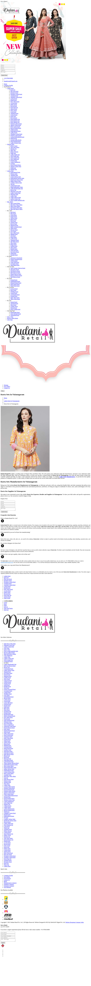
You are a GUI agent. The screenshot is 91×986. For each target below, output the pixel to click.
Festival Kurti (14, 289)
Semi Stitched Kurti (15, 314)
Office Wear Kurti (15, 299)
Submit (3, 944)
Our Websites (7, 888)
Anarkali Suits (14, 176)
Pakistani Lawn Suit (15, 192)
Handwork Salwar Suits (16, 180)
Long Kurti (13, 112)
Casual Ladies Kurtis (15, 140)
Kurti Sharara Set (14, 122)
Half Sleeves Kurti (15, 273)
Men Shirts (10, 202)
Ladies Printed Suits (15, 143)
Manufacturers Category (10, 884)
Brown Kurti (13, 224)
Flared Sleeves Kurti (15, 274)
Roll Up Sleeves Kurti (16, 276)
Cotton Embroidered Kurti (17, 137)
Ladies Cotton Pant (15, 193)
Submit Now (4, 75)
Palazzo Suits (13, 174)
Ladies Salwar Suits (15, 198)
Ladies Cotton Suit (15, 199)
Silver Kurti (13, 248)
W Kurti (12, 164)
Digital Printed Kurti (15, 283)
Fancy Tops (10, 317)
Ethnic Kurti (13, 105)
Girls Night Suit (14, 156)
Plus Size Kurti (14, 92)
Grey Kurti (13, 232)
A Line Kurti (13, 103)
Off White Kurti (14, 242)
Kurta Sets (13, 117)
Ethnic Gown (13, 146)
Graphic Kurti (14, 307)
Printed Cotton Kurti (15, 136)
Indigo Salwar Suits (15, 181)
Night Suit (13, 153)
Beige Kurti (13, 245)
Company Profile (8, 86)
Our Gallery (7, 387)
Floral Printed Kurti (15, 142)
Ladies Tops (13, 196)
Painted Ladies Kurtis (16, 124)
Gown (5, 603)
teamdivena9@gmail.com (10, 81)
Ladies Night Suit (15, 155)
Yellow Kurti (13, 218)
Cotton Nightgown (15, 162)
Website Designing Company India (74, 923)
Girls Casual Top (14, 158)
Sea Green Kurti (14, 252)
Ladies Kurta (13, 133)
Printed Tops (13, 161)
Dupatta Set (13, 149)
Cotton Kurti (13, 99)
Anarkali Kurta (14, 114)
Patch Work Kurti (15, 285)
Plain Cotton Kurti (15, 127)
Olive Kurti (13, 243)
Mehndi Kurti (14, 234)
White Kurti (13, 229)
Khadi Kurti (13, 100)
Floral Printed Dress (15, 165)
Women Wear (10, 145)
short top (6, 611)
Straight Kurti (14, 255)
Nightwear (13, 168)
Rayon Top (13, 190)
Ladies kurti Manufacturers (67, 477)
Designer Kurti (14, 93)
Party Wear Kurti (14, 102)
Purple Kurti (13, 217)
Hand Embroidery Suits (16, 187)
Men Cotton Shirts (15, 206)
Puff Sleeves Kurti (15, 277)
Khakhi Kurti (13, 249)
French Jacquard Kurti (16, 259)
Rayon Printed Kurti (15, 128)
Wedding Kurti (14, 292)
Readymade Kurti (15, 313)
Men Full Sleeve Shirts (16, 209)
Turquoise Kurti (14, 240)
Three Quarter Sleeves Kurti (17, 268)
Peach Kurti (13, 237)
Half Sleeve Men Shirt (16, 208)
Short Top (13, 150)
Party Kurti (13, 290)
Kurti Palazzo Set (15, 121)
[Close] (2, 928)
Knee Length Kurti (15, 310)
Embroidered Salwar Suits (17, 178)
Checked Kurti (14, 304)
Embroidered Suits (15, 173)
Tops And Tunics (14, 148)
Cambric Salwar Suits (16, 183)
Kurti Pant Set (14, 108)
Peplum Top (13, 170)
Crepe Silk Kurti (14, 262)
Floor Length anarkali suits (17, 201)
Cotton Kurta (13, 115)
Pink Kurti (13, 221)
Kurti (5, 605)
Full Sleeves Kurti (15, 271)
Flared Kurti (13, 308)
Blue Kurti (13, 214)
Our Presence (7, 879)
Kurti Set (12, 90)
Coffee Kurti (13, 239)
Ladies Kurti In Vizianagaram (11, 401)
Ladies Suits (10, 171)
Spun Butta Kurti (14, 265)
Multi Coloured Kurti (16, 227)
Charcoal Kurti (14, 251)
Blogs (5, 882)
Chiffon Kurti (14, 261)
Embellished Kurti (15, 282)
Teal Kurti (13, 236)
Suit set (6, 608)
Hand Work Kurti (14, 286)
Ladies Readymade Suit (16, 189)
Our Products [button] (7, 87)
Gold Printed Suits (15, 186)
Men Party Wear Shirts (16, 205)
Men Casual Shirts (15, 204)
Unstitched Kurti (14, 315)
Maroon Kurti (14, 230)
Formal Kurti (13, 296)
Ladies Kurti (10, 89)
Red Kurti (13, 212)
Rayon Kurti (13, 106)
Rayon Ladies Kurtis (12, 318)
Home (5, 84)
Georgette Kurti (14, 264)
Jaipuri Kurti (13, 109)
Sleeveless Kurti (14, 270)
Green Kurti (13, 215)
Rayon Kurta (13, 118)
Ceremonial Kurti (15, 295)
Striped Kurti (13, 302)
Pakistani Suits (14, 195)
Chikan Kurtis (14, 130)
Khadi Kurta (13, 139)
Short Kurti (13, 305)
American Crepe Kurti (16, 258)
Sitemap (6, 385)
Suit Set (12, 184)
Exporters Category (9, 887)
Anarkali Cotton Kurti (16, 97)
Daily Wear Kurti (14, 298)
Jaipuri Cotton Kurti (15, 125)
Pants (5, 606)
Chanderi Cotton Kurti (16, 134)
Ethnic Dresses (14, 152)
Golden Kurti (13, 246)
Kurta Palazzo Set (15, 120)
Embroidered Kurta (15, 131)
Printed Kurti (13, 280)
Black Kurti (13, 220)
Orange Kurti (13, 223)
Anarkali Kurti (14, 96)
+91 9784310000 (8, 78)
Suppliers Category (9, 885)
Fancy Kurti (13, 111)
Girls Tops (10, 320)
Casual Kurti (13, 293)
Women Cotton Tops (15, 167)
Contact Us (7, 388)
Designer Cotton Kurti (16, 94)
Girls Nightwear (14, 159)
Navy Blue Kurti (14, 233)
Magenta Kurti (14, 226)
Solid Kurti (13, 254)
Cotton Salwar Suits (15, 177)
